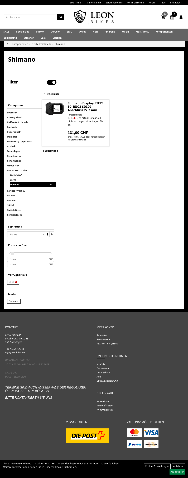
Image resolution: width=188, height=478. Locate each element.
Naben (11, 184)
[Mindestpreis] (27, 248)
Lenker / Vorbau (16, 179)
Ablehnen (178, 466)
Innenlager (13, 140)
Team (163, 2)
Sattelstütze (14, 199)
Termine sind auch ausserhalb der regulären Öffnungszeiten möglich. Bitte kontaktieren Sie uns (45, 392)
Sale (43, 37)
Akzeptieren (177, 471)
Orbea (82, 31)
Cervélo (55, 31)
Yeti (95, 31)
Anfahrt (152, 2)
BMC (69, 31)
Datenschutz (103, 372)
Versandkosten (105, 405)
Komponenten (164, 31)
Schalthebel (14, 149)
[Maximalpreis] (27, 253)
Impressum (103, 368)
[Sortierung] (26, 223)
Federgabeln (14, 121)
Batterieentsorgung (107, 380)
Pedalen (11, 189)
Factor (40, 31)
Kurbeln (11, 135)
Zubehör (29, 37)
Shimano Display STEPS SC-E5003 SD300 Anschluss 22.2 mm (95, 97)
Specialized (22, 31)
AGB (99, 376)
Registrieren (103, 339)
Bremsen (12, 101)
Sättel (10, 194)
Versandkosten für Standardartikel (90, 133)
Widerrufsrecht (105, 409)
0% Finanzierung (135, 2)
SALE (6, 31)
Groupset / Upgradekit (19, 130)
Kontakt (101, 364)
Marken (57, 37)
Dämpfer (12, 125)
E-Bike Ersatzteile (41, 44)
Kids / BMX (142, 31)
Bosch (13, 168)
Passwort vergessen (107, 343)
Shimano (60, 44)
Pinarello (110, 31)
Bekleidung (10, 37)
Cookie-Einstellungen (157, 466)
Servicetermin (94, 2)
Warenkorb (103, 401)
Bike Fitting (76, 2)
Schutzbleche (14, 204)
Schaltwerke (14, 145)
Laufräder (12, 116)
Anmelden (102, 335)
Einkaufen (176, 2)
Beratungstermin (114, 2)
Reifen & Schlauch (17, 111)
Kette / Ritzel (14, 106)
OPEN (125, 31)
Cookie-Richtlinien (65, 467)
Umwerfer (13, 154)
